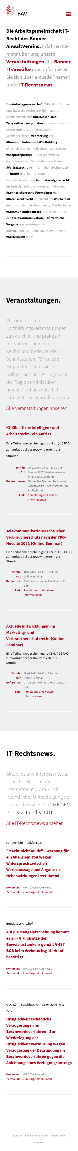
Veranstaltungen (25, 61)
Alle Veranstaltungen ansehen (36, 408)
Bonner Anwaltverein (36, 1135)
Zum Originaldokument (37, 892)
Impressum (39, 1142)
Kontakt (17, 1135)
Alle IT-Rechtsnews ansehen (35, 823)
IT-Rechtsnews (35, 84)
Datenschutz (58, 1135)
